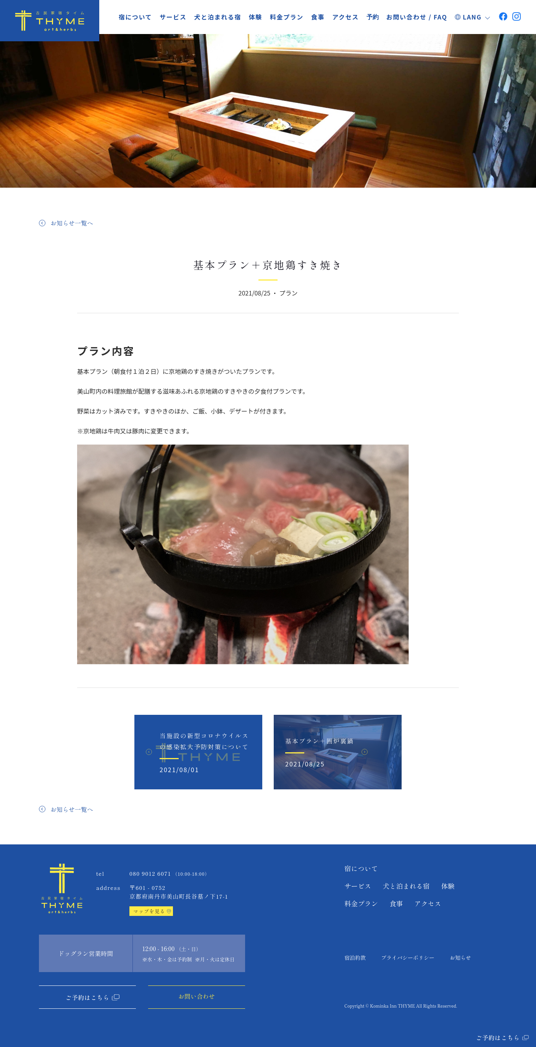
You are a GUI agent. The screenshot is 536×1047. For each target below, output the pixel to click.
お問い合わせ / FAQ (416, 16)
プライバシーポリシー (407, 957)
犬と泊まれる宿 (217, 16)
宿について (135, 16)
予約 (372, 17)
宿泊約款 (355, 957)
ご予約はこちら (87, 997)
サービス (173, 16)
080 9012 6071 (150, 873)
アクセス (345, 16)
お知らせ (460, 957)
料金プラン (287, 16)
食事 (318, 16)
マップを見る (149, 911)
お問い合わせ (196, 996)
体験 (255, 16)
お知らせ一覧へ (71, 222)
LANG (473, 17)
